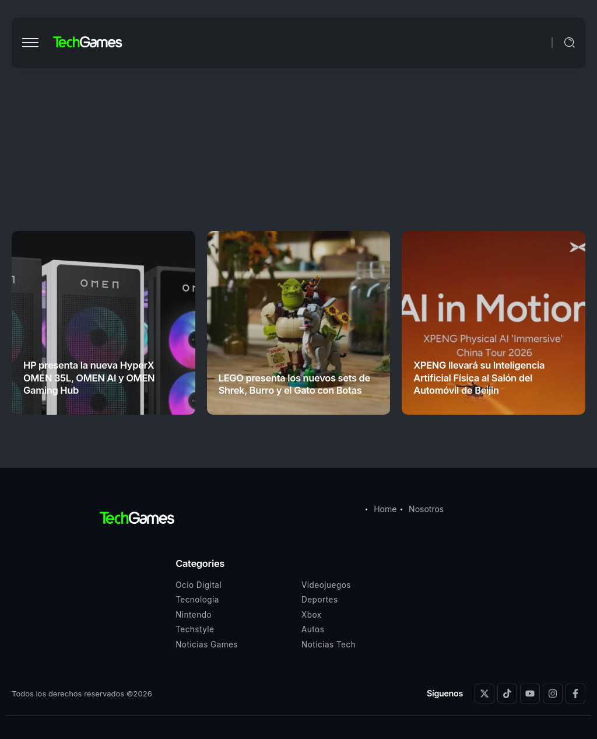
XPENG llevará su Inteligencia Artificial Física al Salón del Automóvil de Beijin (479, 377)
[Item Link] (103, 323)
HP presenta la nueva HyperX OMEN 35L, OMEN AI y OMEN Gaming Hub (88, 377)
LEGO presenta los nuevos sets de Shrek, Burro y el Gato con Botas (294, 384)
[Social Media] (484, 693)
